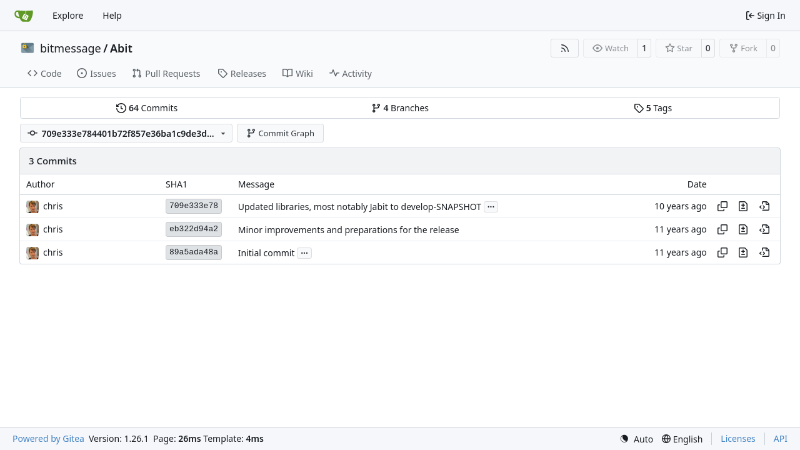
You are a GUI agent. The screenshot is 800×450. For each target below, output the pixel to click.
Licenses (738, 438)
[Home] (23, 15)
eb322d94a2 (193, 229)
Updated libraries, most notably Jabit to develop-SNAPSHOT (359, 206)
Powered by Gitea (48, 438)
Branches (400, 108)
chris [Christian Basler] (52, 206)
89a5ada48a (193, 252)
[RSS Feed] (565, 48)
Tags (653, 108)
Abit (121, 48)
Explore (67, 15)
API (781, 438)
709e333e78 (193, 206)
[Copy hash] (722, 206)
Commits (147, 108)
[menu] (636, 439)
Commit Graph (280, 133)
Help (112, 15)
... (491, 205)
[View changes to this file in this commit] (743, 206)
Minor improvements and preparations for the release (348, 230)
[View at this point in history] (764, 206)
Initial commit (266, 253)
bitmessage (70, 48)
